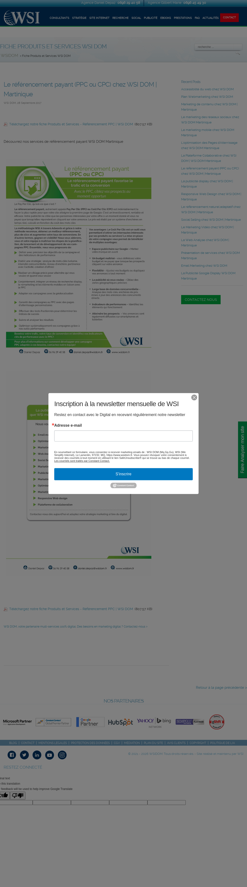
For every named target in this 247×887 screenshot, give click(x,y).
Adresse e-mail (68, 425)
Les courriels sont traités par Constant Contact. (82, 460)
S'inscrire (123, 474)
